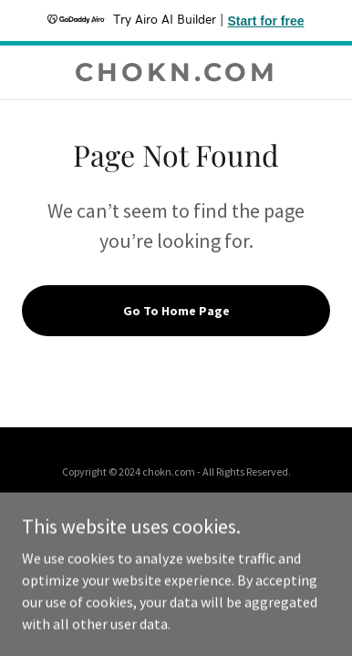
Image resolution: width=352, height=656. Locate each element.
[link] (176, 72)
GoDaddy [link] (203, 510)
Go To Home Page (176, 310)
